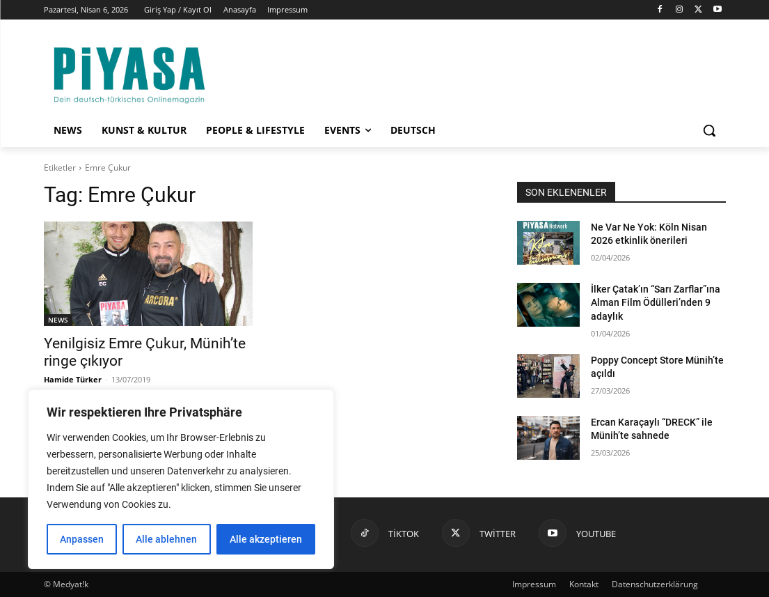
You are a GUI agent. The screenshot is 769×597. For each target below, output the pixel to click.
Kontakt (583, 584)
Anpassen (82, 539)
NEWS (58, 320)
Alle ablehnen (166, 539)
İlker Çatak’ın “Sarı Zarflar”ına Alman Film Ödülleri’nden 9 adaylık (655, 303)
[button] (709, 130)
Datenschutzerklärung (655, 584)
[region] (181, 479)
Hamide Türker (73, 379)
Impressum (534, 584)
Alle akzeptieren (266, 539)
